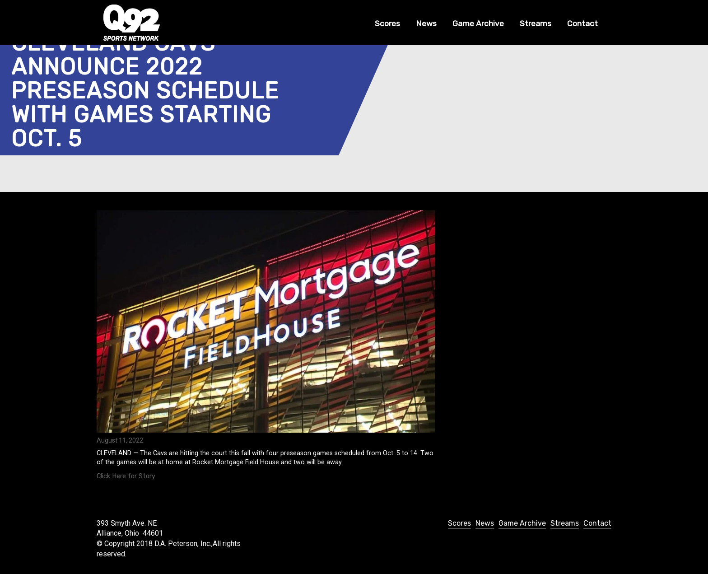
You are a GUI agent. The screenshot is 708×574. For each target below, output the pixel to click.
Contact (582, 23)
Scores (387, 23)
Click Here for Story (126, 476)
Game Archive (478, 23)
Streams (535, 23)
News (426, 23)
